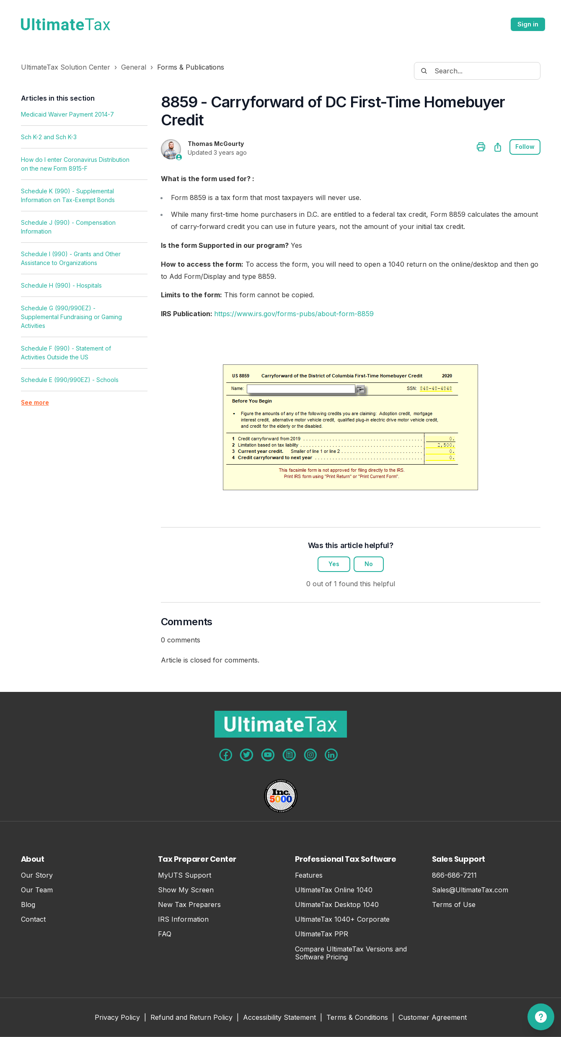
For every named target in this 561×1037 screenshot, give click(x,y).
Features (309, 875)
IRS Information (183, 919)
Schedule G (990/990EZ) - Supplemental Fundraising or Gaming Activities (71, 316)
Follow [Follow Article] (525, 147)
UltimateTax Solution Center (65, 67)
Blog (28, 905)
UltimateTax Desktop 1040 (337, 905)
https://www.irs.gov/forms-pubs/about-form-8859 (294, 313)
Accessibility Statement (279, 1017)
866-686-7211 (454, 875)
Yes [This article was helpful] (333, 564)
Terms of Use (454, 905)
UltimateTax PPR (321, 934)
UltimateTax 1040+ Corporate (342, 919)
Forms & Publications (190, 67)
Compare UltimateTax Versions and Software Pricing (351, 953)
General (133, 67)
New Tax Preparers (189, 905)
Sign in (527, 24)
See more (35, 402)
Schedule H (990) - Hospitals (61, 285)
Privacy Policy (117, 1017)
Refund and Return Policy (191, 1017)
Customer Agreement (432, 1017)
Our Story (37, 875)
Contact (33, 919)
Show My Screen (186, 890)
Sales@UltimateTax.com (470, 890)
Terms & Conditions (357, 1017)
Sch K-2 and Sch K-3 (49, 136)
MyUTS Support (184, 875)
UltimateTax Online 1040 (333, 890)
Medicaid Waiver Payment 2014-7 (67, 114)
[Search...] (477, 71)
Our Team (37, 890)
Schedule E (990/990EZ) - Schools (70, 379)
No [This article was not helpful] (369, 564)
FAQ (164, 934)
